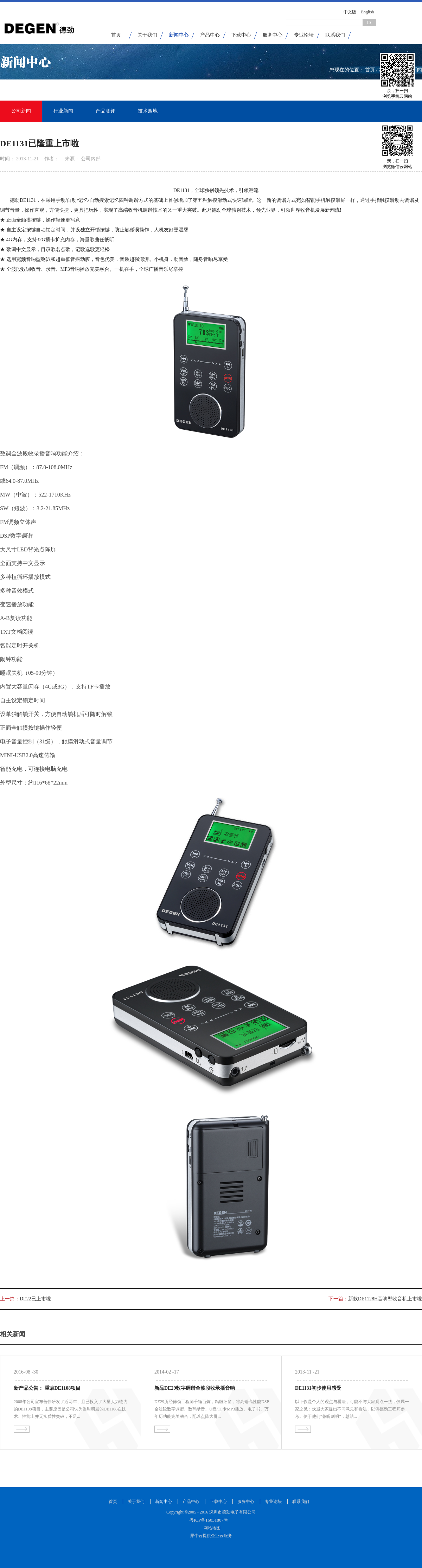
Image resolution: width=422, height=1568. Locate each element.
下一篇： (375, 1298)
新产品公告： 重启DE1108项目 (47, 1388)
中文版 (350, 11)
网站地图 (211, 1527)
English (367, 11)
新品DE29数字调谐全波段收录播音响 (194, 1388)
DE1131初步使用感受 (318, 1388)
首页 (116, 35)
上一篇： (25, 1298)
